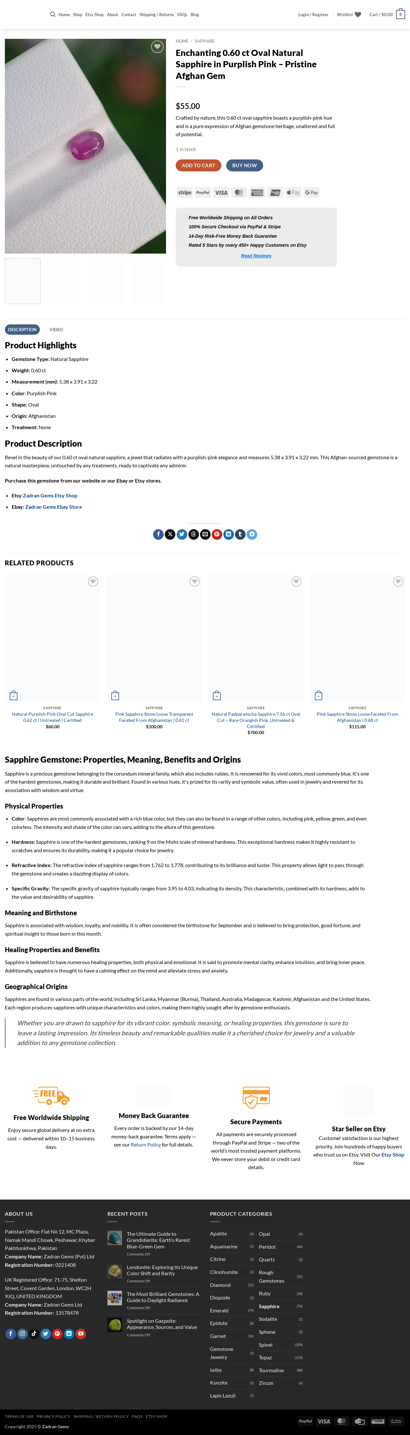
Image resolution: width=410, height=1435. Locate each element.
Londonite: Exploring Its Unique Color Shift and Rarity (162, 1270)
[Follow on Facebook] (11, 1334)
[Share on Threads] (193, 534)
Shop (77, 14)
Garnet (218, 1336)
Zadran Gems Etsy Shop (50, 495)
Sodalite (268, 1319)
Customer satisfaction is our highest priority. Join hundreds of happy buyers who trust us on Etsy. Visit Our (357, 1146)
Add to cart (199, 165)
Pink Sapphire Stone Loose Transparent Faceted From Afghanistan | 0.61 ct (154, 717)
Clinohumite (224, 1272)
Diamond (220, 1285)
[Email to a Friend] (205, 534)
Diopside (220, 1297)
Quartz (267, 1259)
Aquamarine (224, 1246)
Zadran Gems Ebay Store (53, 507)
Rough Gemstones (271, 1276)
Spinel (265, 1345)
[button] (52, 14)
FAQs (182, 14)
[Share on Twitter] (182, 534)
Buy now (244, 165)
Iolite (216, 1370)
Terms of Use (19, 1416)
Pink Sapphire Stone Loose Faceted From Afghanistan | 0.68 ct (357, 717)
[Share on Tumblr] (240, 534)
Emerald (219, 1310)
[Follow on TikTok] (34, 1334)
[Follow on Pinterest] (57, 1334)
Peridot (267, 1247)
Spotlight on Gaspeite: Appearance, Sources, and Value (162, 1324)
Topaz (265, 1357)
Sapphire (205, 41)
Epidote (218, 1323)
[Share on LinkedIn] (228, 534)
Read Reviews (256, 255)
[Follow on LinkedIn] (69, 1334)
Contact (128, 14)
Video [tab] (56, 329)
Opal (264, 1234)
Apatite (218, 1233)
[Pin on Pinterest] (217, 534)
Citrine (218, 1259)
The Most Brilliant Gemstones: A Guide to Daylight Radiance (163, 1297)
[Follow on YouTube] (80, 1334)
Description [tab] (22, 329)
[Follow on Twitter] (45, 1334)
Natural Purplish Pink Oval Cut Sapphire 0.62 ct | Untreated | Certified (52, 717)
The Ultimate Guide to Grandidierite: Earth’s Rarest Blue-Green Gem (158, 1240)
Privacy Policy (54, 1416)
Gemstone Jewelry (221, 1353)
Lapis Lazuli (223, 1395)
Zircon (266, 1383)
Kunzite (218, 1382)
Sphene (267, 1332)
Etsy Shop (94, 14)
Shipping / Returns (156, 14)
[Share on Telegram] (252, 534)
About (112, 14)
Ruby (265, 1293)
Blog (195, 14)
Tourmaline (271, 1370)
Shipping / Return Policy (101, 1416)
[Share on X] (170, 534)
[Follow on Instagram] (22, 1334)
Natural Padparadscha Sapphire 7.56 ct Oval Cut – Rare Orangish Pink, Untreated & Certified (256, 720)
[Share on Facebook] (158, 534)
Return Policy (146, 1144)
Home (64, 14)
